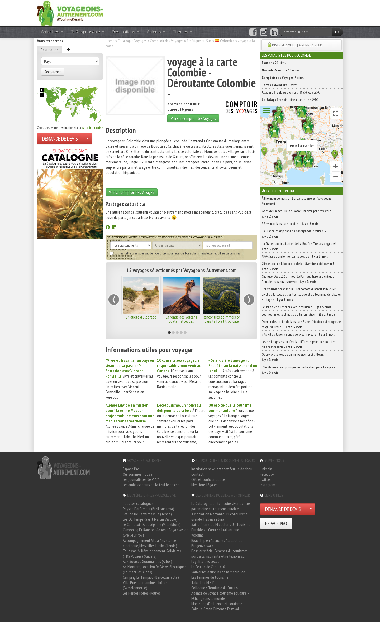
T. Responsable (87, 32)
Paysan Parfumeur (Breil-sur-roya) (148, 508)
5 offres (279, 85)
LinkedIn (266, 468)
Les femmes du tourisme (210, 577)
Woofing (197, 535)
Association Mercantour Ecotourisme (219, 514)
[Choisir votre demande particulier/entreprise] (87, 138)
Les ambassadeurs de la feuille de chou (152, 484)
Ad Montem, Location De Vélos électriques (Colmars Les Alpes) (154, 569)
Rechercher (53, 71)
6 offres (283, 77)
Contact (197, 474)
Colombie (227, 40)
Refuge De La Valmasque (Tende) (147, 514)
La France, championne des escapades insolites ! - (294, 234)
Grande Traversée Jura (207, 519)
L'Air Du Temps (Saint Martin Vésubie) (150, 519)
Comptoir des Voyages (166, 40)
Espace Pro (131, 468)
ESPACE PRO (276, 523)
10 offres (280, 70)
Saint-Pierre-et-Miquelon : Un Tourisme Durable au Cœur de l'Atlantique (220, 527)
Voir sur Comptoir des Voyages (193, 118)
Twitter (265, 479)
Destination (50, 49)
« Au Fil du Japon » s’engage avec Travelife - (298, 334)
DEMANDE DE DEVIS (60, 138)
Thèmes (182, 32)
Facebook (267, 474)
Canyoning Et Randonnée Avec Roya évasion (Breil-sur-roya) (155, 532)
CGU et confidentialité (208, 479)
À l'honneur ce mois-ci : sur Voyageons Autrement (296, 201)
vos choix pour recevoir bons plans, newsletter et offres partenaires (175, 253)
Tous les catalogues (138, 503)
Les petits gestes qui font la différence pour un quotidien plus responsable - (298, 344)
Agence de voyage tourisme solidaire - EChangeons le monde (220, 595)
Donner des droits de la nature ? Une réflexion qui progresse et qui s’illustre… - (301, 324)
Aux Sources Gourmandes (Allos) (147, 561)
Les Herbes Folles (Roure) (141, 593)
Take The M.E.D (203, 582)
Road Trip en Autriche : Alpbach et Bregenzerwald (216, 543)
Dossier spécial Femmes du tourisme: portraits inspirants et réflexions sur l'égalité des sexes (219, 556)
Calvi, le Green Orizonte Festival (215, 608)
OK (337, 32)
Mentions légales (204, 484)
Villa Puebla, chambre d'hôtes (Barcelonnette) (145, 585)
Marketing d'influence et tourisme (216, 603)
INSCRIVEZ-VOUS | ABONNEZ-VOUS (297, 44)
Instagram (267, 484)
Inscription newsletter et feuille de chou (221, 468)
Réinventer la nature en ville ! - (290, 223)
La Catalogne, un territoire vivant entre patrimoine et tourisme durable (220, 506)
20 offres (274, 62)
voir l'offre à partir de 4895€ (290, 99)
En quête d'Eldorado (141, 317)
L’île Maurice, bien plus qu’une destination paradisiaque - (298, 370)
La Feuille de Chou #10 (208, 566)
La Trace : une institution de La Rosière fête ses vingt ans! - (300, 246)
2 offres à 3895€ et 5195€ (291, 92)
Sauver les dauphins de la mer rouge (218, 572)
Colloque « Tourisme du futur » (214, 587)
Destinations (125, 32)
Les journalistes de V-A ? (141, 479)
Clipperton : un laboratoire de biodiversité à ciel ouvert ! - (298, 266)
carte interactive (92, 127)
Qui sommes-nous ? (138, 474)
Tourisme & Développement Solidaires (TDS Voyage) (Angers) (152, 553)
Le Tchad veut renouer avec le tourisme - (296, 307)
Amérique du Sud (199, 40)
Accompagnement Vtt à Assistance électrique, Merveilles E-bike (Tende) (150, 543)
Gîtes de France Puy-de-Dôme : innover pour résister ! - (297, 214)
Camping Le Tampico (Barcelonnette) (151, 577)
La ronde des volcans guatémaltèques (181, 319)
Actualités (52, 32)
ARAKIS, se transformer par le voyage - (295, 256)
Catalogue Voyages (132, 40)
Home (110, 40)
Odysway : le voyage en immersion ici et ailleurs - (293, 357)
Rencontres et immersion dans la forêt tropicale (222, 319)
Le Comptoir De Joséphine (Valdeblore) (151, 524)
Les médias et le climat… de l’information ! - (299, 314)
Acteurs (156, 32)
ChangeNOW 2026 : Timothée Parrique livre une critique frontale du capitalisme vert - (298, 279)
